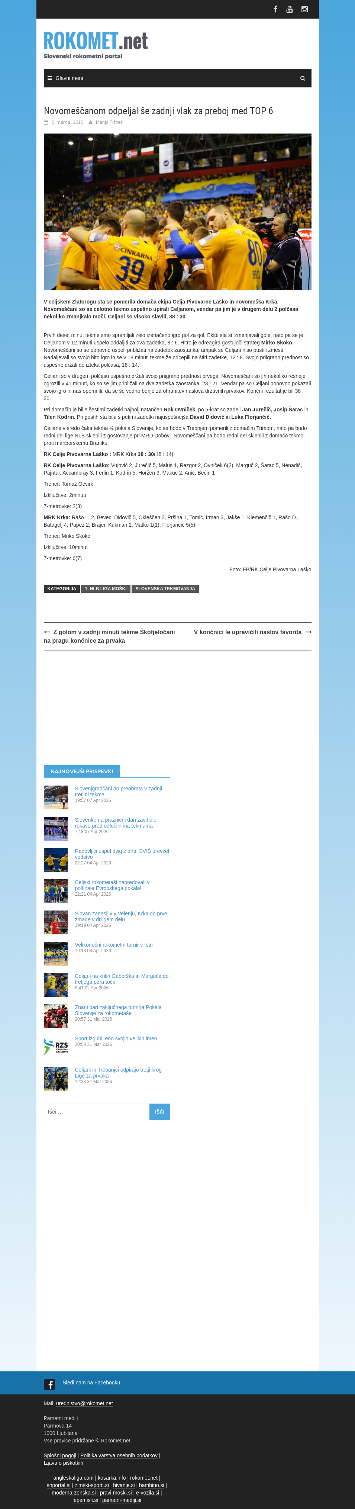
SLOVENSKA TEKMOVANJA (165, 588)
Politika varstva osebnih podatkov (119, 1455)
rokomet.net (144, 1478)
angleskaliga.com (74, 1478)
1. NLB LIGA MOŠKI (105, 588)
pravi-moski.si (116, 1493)
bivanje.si (124, 1485)
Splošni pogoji (60, 1455)
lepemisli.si (85, 1500)
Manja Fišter (109, 122)
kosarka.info (112, 1478)
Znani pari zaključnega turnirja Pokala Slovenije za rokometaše (118, 1010)
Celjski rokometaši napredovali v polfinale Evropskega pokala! (112, 885)
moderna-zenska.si (74, 1493)
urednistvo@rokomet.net (84, 1403)
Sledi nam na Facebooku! (93, 1383)
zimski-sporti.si (92, 1485)
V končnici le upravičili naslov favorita (248, 632)
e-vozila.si (147, 1493)
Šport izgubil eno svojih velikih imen (116, 1038)
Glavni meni (69, 78)
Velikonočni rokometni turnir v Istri (114, 945)
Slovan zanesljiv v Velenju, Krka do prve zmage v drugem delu (121, 916)
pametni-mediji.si (121, 1500)
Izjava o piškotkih (64, 1463)
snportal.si (59, 1485)
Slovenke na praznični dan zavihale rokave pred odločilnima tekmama (115, 823)
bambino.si (151, 1485)
